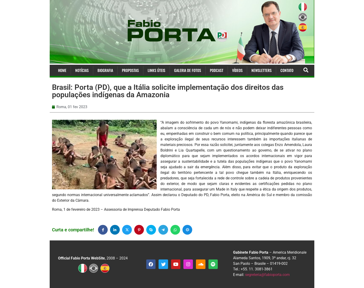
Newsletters (261, 70)
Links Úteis (156, 70)
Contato (286, 70)
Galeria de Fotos (187, 70)
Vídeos (237, 70)
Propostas (130, 70)
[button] (305, 70)
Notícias (82, 70)
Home (62, 70)
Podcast (216, 70)
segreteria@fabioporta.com (267, 274)
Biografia (105, 70)
